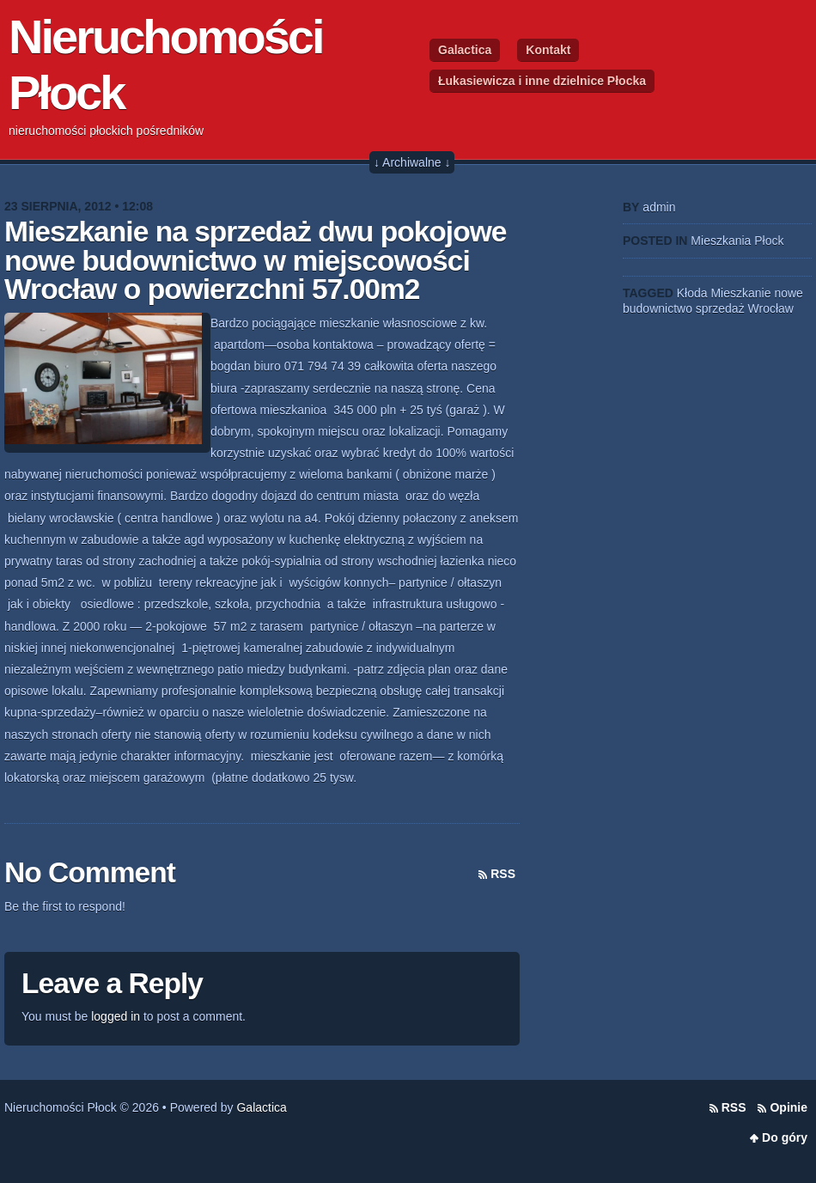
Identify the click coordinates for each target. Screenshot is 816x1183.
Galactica (464, 50)
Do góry (784, 1137)
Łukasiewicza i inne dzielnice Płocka (542, 81)
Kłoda (692, 293)
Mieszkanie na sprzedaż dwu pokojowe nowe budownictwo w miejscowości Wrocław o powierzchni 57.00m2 (255, 260)
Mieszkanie (740, 293)
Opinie (788, 1107)
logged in (115, 1016)
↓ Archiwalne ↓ (412, 162)
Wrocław (771, 308)
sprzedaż (720, 308)
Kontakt (548, 50)
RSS (502, 874)
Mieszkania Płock (737, 240)
